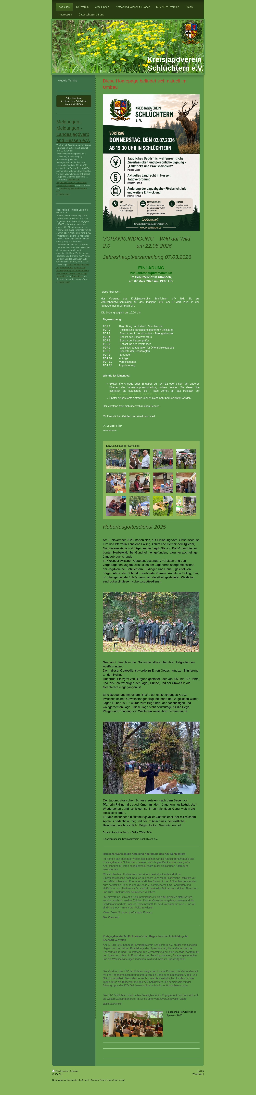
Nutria (70, 264)
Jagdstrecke (79, 267)
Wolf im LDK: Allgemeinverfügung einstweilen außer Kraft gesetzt (71, 182)
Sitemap (74, 1071)
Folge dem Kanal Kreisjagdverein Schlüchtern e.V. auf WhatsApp (74, 101)
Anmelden (61, 276)
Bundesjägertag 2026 (66, 270)
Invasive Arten (66, 267)
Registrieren (77, 276)
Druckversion (60, 1071)
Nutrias (77, 264)
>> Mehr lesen (63, 194)
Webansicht (198, 1074)
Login (201, 1071)
